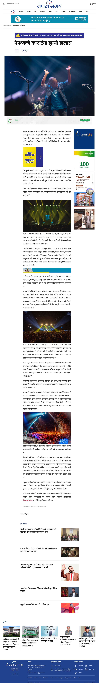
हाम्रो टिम (14, 674)
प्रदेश (87, 12)
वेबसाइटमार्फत (28, 500)
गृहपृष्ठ (4, 25)
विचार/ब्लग (42, 12)
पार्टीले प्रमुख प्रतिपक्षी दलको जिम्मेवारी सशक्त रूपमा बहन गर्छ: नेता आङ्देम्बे (87, 642)
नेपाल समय (25, 50)
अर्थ (35, 12)
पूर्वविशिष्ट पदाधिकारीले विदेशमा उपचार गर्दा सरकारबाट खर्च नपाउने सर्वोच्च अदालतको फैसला (11, 644)
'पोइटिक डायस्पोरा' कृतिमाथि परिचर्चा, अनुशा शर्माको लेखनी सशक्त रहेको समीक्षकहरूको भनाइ (38, 531)
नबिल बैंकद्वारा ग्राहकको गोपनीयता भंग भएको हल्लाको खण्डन (30, 643)
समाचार (29, 12)
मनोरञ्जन (9, 25)
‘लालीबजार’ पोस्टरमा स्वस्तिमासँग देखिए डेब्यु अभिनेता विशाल (38, 590)
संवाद (50, 12)
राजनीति (21, 12)
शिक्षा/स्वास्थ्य (72, 12)
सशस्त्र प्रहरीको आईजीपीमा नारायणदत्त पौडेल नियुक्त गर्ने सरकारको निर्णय (68, 640)
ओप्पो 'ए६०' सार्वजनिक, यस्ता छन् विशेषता (49, 640)
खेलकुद (63, 12)
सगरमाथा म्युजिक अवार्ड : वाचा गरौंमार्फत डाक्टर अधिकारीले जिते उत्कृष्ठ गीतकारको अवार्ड (36, 566)
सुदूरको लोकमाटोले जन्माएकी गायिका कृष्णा (35, 604)
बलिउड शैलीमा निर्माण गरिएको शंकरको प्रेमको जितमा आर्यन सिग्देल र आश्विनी (38, 550)
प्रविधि (80, 12)
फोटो (57, 12)
